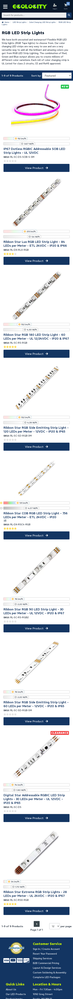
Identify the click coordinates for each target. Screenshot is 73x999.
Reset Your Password (45, 953)
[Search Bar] (36, 15)
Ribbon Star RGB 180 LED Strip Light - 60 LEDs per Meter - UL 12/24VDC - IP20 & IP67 (36, 336)
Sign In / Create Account (46, 949)
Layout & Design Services (47, 967)
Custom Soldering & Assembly (49, 972)
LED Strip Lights (19, 22)
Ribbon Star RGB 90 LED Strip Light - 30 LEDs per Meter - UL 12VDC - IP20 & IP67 (34, 611)
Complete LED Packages (46, 977)
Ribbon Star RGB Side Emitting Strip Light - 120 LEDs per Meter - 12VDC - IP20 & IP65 (36, 429)
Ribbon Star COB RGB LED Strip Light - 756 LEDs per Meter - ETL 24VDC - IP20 (36, 515)
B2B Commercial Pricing (46, 963)
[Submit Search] (69, 15)
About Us (11, 989)
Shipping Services (42, 958)
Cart (66, 9)
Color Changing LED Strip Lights (42, 22)
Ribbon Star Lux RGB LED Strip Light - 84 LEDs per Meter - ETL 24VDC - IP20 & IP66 (35, 244)
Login (55, 9)
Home (7, 22)
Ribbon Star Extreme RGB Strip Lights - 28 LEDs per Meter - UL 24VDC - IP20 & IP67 (35, 894)
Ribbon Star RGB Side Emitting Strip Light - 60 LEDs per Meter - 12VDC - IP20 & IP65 (36, 704)
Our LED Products (16, 994)
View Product (34, 168)
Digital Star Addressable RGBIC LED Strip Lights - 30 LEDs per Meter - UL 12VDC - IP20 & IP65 (34, 799)
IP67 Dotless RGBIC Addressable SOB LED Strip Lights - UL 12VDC (34, 151)
